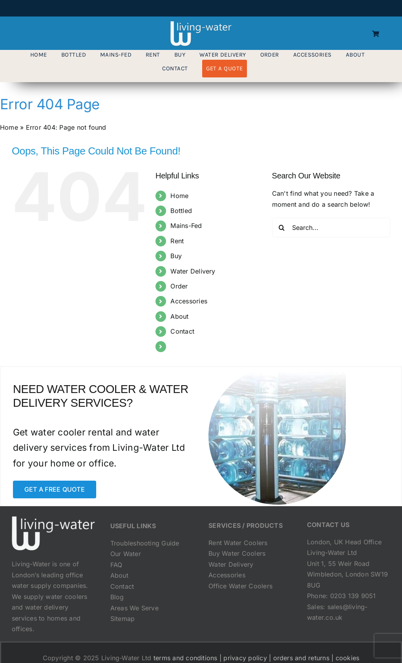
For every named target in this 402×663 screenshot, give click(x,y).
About (179, 316)
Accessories (188, 301)
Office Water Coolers (240, 586)
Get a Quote (188, 346)
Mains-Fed (186, 226)
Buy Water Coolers (236, 553)
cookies (348, 658)
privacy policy (245, 658)
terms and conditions (185, 658)
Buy (176, 256)
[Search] (282, 227)
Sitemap (122, 619)
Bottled (181, 211)
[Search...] (331, 227)
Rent (177, 241)
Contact (182, 331)
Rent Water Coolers (237, 543)
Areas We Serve (134, 608)
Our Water (125, 554)
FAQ (116, 565)
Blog (117, 597)
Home (9, 127)
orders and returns (301, 658)
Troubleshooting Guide (144, 543)
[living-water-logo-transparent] (200, 24)
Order (179, 286)
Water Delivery (192, 271)
